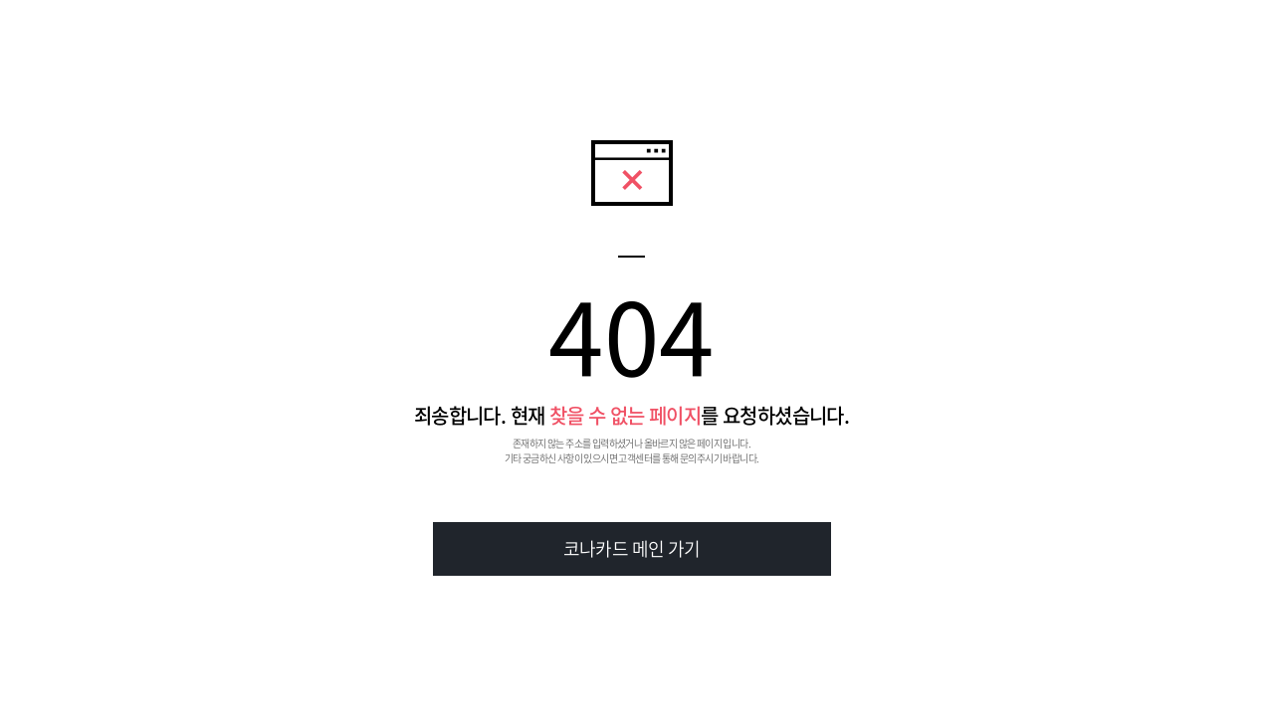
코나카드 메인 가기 (632, 548)
